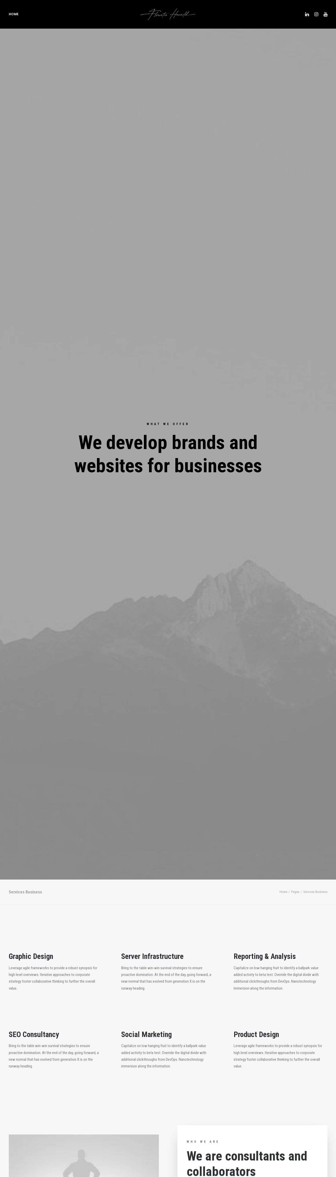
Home (14, 15)
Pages (295, 151)
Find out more (204, 484)
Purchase (36, 886)
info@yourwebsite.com (110, 1059)
